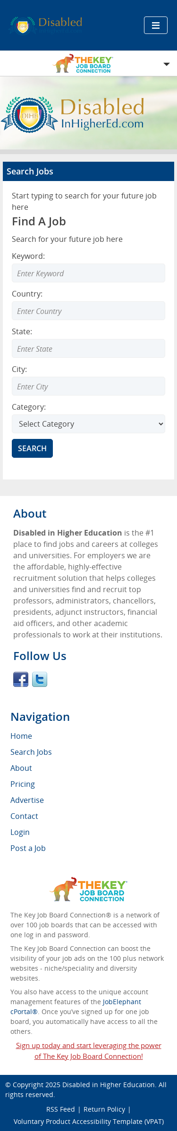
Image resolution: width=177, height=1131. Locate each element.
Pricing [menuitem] (22, 784)
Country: (27, 294)
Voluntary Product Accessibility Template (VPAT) (89, 1121)
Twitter (39, 679)
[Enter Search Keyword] (88, 273)
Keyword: (28, 256)
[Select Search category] (88, 423)
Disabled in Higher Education (108, 1084)
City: (19, 369)
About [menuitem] (21, 768)
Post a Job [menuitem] (28, 848)
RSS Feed (60, 1109)
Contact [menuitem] (24, 816)
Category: (29, 407)
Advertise (27, 800)
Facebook (20, 679)
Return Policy (104, 1109)
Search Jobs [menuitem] (31, 752)
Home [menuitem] (21, 736)
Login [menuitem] (20, 832)
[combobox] (88, 310)
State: (22, 331)
